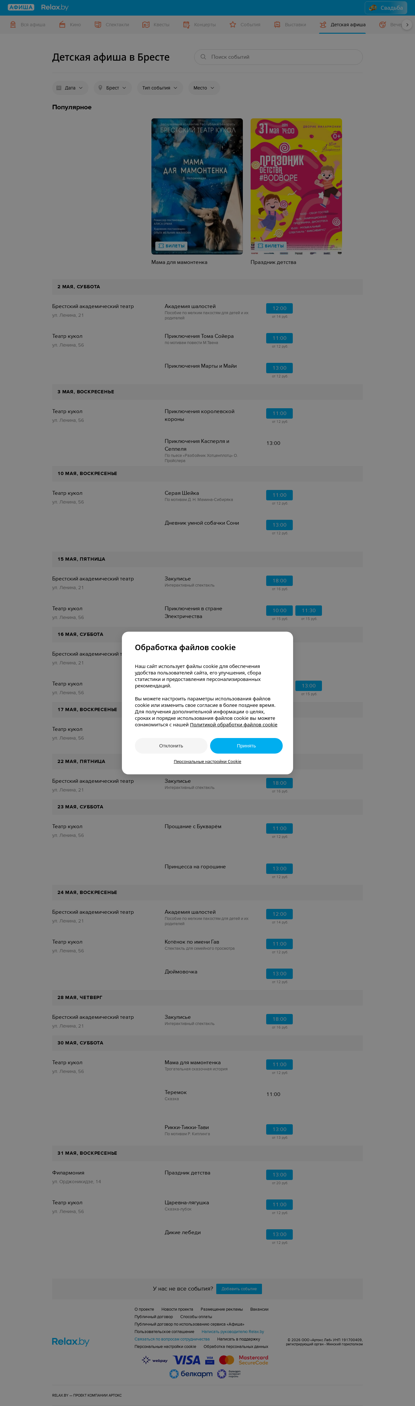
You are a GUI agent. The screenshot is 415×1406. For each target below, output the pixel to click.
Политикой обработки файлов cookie (234, 724)
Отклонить (171, 745)
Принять (246, 745)
